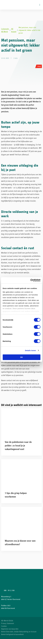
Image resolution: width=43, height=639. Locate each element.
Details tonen (30, 350)
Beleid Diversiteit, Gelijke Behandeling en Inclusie (18, 632)
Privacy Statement (7, 623)
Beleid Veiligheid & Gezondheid (12, 634)
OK (21, 357)
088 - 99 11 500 (9, 590)
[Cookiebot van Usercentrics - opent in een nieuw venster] (30, 280)
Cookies (4, 626)
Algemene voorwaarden (9, 629)
